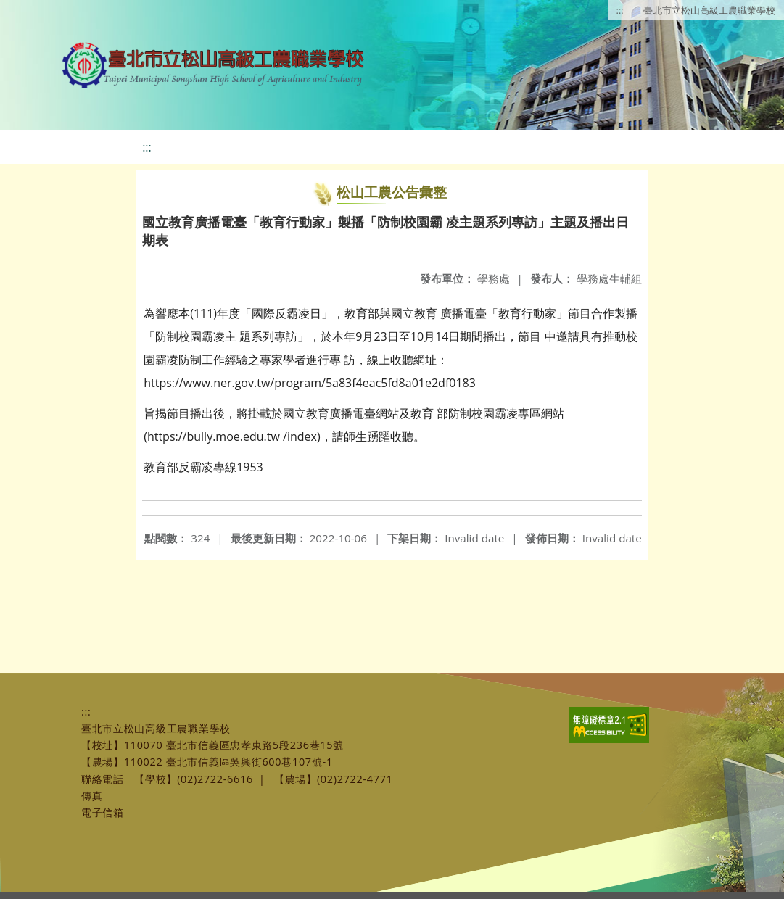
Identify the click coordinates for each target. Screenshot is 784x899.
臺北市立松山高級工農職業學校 (709, 10)
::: (620, 10)
